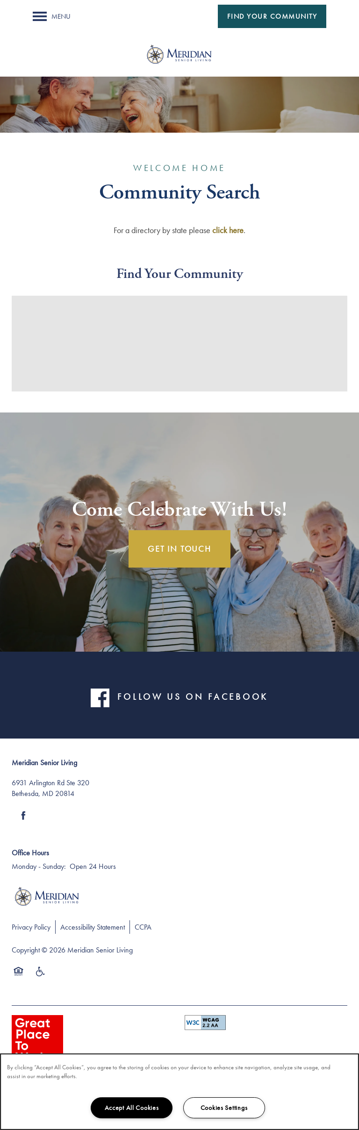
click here (228, 230)
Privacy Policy (31, 927)
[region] (179, 1091)
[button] (272, 16)
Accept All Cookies (132, 1107)
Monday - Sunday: (39, 866)
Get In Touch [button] (179, 548)
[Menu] (52, 16)
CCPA (143, 927)
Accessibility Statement (92, 927)
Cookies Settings (224, 1107)
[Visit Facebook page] (23, 815)
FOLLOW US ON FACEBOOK (192, 697)
